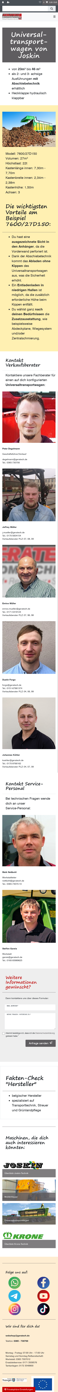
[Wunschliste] (40, 2)
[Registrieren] (8, 2)
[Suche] (52, 8)
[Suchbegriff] (25, 8)
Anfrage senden (40, 1043)
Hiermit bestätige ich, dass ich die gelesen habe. (30, 1034)
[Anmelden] (3, 2)
